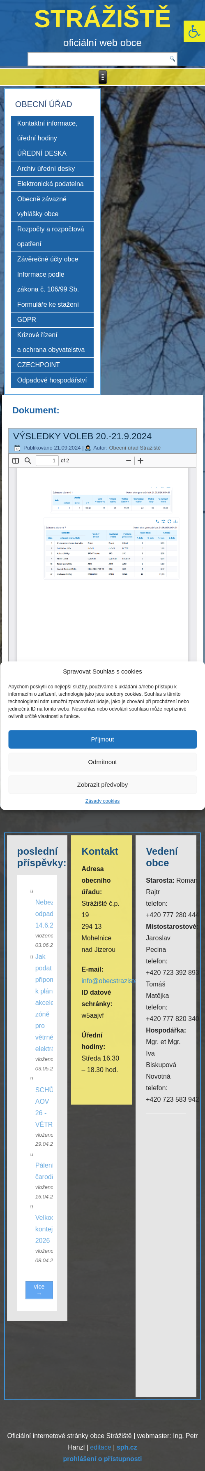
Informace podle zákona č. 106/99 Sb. (48, 282)
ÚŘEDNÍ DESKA (42, 153)
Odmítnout (102, 761)
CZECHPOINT (38, 364)
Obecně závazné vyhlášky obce (42, 206)
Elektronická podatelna (50, 183)
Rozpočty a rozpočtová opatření (50, 236)
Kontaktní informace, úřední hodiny (47, 131)
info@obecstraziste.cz (113, 980)
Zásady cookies (102, 801)
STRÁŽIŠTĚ (102, 19)
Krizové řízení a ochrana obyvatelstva (51, 342)
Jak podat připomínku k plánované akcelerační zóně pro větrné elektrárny (57, 1002)
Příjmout (102, 739)
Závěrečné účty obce (47, 259)
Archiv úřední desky (46, 168)
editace (100, 1447)
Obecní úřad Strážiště (135, 448)
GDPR (26, 319)
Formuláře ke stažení (48, 304)
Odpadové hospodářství (52, 380)
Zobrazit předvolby (102, 784)
